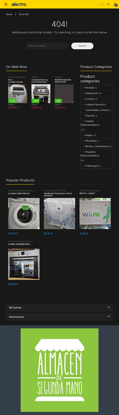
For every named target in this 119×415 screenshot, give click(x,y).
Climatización (89, 93)
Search (102, 4)
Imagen (87, 135)
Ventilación (61, 190)
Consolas (88, 99)
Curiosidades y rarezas (95, 110)
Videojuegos (89, 165)
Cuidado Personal (92, 104)
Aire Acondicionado (16, 77)
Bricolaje (87, 87)
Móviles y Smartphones (95, 146)
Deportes (88, 115)
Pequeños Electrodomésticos (90, 154)
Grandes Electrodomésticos (39, 78)
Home (9, 14)
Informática (88, 140)
